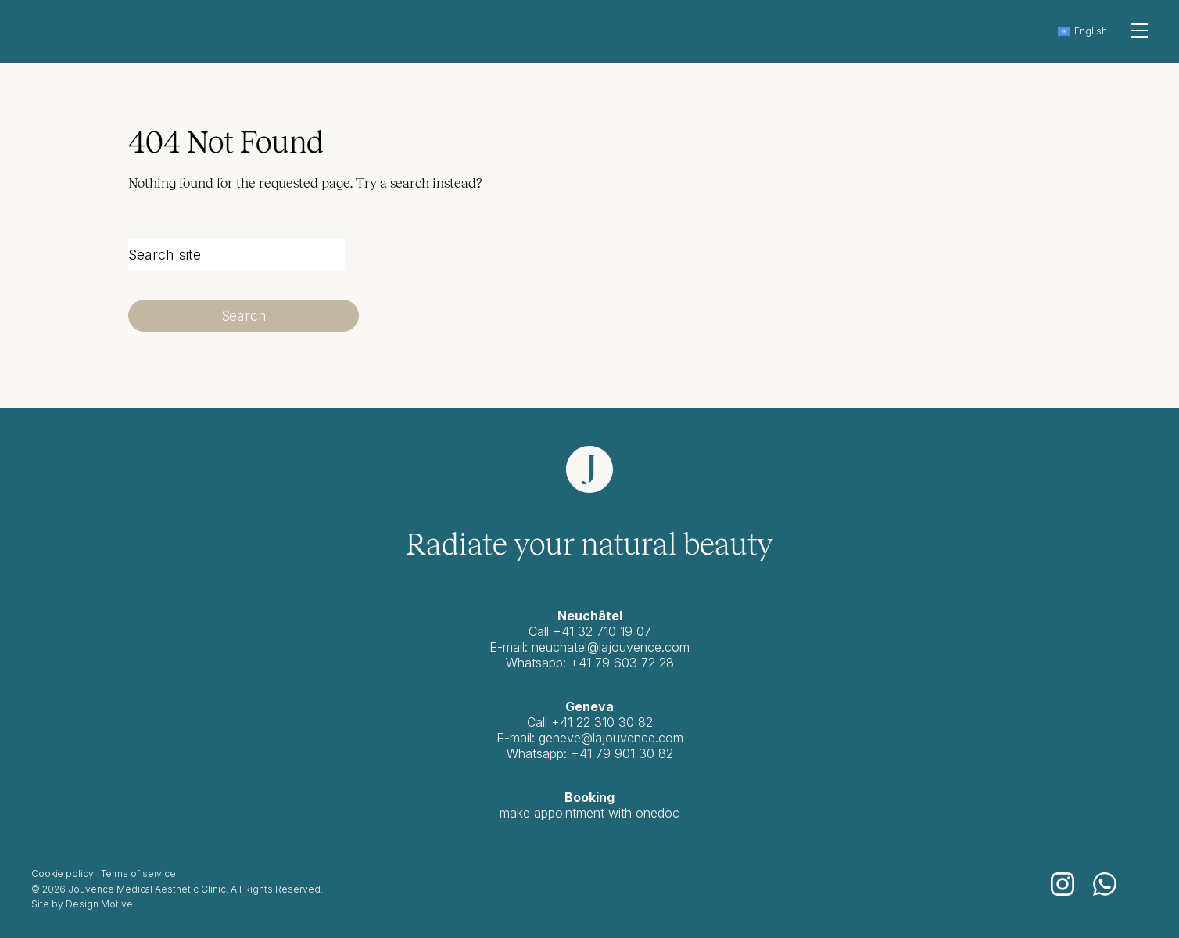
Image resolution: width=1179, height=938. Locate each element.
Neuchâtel (589, 616)
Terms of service (138, 873)
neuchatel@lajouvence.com (611, 647)
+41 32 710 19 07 (602, 631)
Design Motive (99, 904)
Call (539, 722)
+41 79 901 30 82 (622, 753)
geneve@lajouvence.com (611, 738)
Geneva (589, 706)
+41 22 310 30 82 (602, 722)
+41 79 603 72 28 (622, 662)
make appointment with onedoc (589, 813)
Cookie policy (62, 873)
